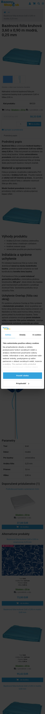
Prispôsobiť (22, 383)
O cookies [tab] (37, 335)
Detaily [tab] (23, 335)
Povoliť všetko (22, 376)
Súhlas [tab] (8, 335)
